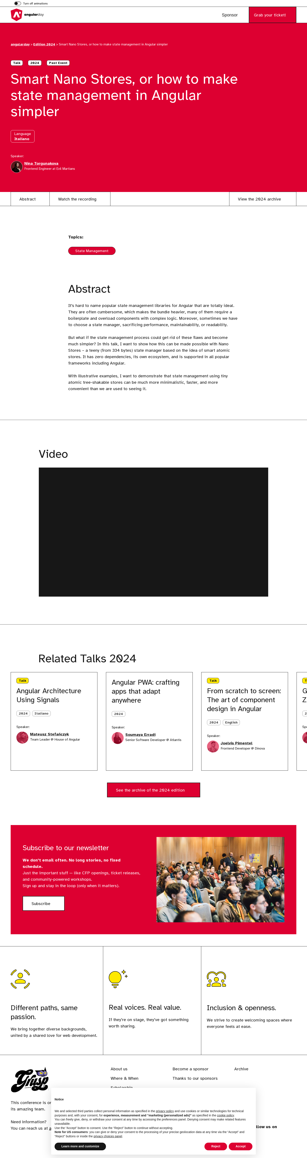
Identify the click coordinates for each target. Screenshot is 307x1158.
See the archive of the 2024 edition (151, 790)
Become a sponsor (190, 1069)
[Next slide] (29, 659)
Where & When (124, 1078)
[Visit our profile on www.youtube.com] (290, 1140)
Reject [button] (215, 1146)
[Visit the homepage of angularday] (32, 15)
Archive (241, 1069)
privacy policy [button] (165, 1111)
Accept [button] (241, 1146)
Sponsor (230, 15)
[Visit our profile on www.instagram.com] (267, 1140)
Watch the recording (77, 199)
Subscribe (48, 905)
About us (119, 1069)
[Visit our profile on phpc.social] (278, 1140)
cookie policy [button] (225, 1115)
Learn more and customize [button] (80, 1146)
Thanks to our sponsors (195, 1078)
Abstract (27, 199)
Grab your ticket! (270, 15)
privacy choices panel (108, 1136)
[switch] (31, 3)
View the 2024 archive (260, 199)
